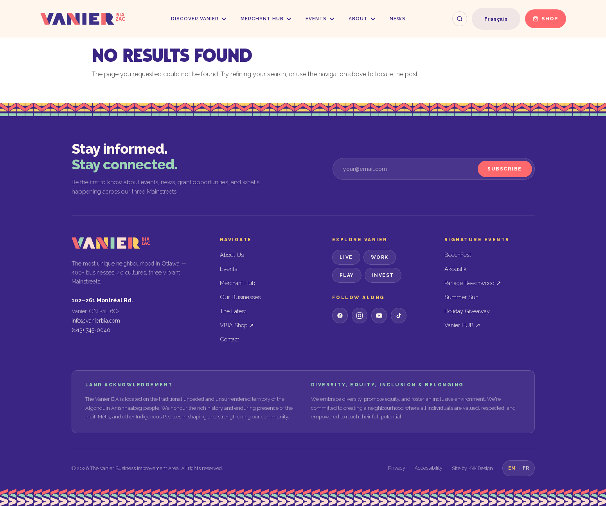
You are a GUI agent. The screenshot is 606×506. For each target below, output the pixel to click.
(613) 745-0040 (91, 330)
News (398, 19)
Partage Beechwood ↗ (472, 283)
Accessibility (428, 468)
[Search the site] (459, 18)
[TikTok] (398, 315)
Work (379, 257)
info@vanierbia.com (96, 320)
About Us (232, 254)
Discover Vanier (198, 19)
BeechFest (457, 254)
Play (347, 275)
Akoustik (455, 269)
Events (320, 19)
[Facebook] (340, 315)
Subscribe (504, 169)
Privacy (396, 468)
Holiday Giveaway (467, 311)
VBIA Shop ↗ (237, 325)
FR (526, 468)
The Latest (233, 311)
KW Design (480, 468)
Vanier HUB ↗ (462, 325)
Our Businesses (240, 297)
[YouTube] (379, 315)
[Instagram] (359, 315)
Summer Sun (461, 297)
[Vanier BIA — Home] (82, 19)
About (362, 19)
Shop (545, 19)
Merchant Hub (266, 19)
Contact (229, 339)
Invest (383, 275)
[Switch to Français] (496, 19)
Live (346, 257)
